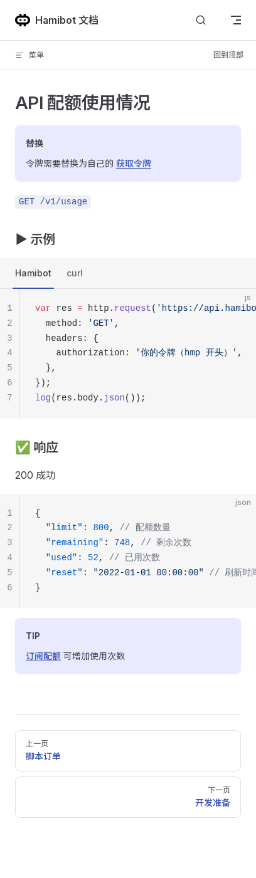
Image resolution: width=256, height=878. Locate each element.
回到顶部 (228, 55)
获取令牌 (133, 163)
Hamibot (33, 273)
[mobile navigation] (236, 20)
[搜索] (201, 20)
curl (75, 273)
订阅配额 (43, 656)
